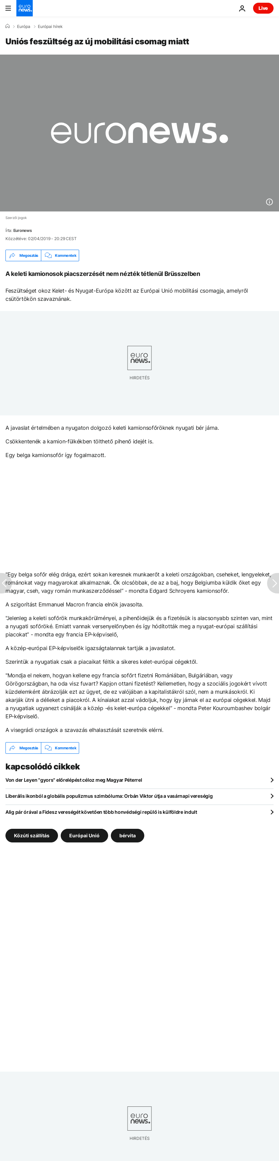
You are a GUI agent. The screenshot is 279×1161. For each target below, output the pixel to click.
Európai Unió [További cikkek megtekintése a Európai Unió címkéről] (84, 835)
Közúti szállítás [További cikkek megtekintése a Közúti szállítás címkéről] (31, 835)
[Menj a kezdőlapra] (24, 8)
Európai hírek (50, 27)
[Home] (7, 26)
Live (263, 8)
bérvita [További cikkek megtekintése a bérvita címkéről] (127, 835)
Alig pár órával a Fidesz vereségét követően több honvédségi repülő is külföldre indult (101, 812)
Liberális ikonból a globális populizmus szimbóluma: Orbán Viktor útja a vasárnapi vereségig (109, 796)
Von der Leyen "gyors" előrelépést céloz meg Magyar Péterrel (73, 780)
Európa (23, 27)
